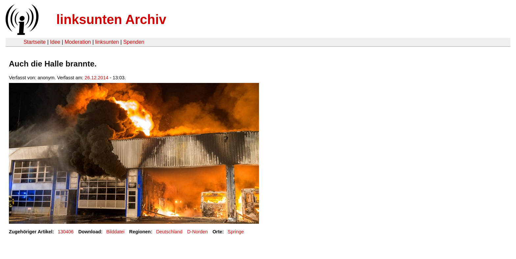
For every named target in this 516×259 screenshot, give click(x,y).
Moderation (77, 42)
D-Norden (197, 231)
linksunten (107, 42)
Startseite (34, 42)
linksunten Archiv (111, 19)
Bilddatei (115, 231)
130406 (66, 231)
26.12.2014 (96, 77)
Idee (55, 42)
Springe (236, 231)
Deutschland (169, 231)
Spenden (133, 42)
